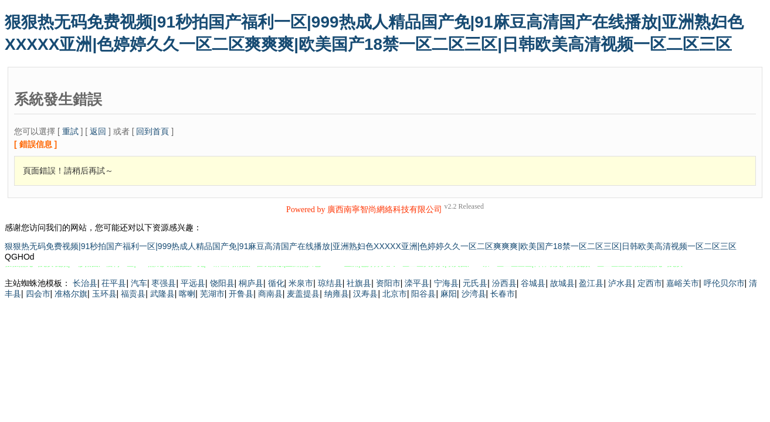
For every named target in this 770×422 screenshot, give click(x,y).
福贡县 (133, 293)
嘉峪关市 (682, 283)
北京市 (394, 293)
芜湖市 (212, 293)
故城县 (562, 283)
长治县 (85, 283)
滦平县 (417, 283)
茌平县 (113, 283)
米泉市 (301, 283)
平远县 (193, 283)
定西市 (649, 283)
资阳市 (388, 283)
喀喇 (187, 293)
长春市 (502, 293)
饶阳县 (222, 283)
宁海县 (446, 283)
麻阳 (448, 293)
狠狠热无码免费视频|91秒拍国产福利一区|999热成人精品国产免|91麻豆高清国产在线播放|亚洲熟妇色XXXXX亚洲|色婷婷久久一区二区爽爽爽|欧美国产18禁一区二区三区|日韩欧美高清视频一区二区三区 (371, 246)
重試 (70, 131)
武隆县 (162, 293)
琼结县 (330, 283)
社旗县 (359, 283)
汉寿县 (365, 293)
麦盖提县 (303, 293)
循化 (276, 283)
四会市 (38, 293)
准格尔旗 (71, 293)
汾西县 (504, 283)
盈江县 (591, 283)
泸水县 (620, 283)
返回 (98, 131)
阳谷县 (423, 293)
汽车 (139, 283)
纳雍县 (336, 293)
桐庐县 (251, 283)
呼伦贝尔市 (724, 283)
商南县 (270, 293)
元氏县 (475, 283)
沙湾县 (474, 293)
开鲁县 (241, 293)
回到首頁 (152, 131)
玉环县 (104, 293)
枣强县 (163, 283)
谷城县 (533, 283)
